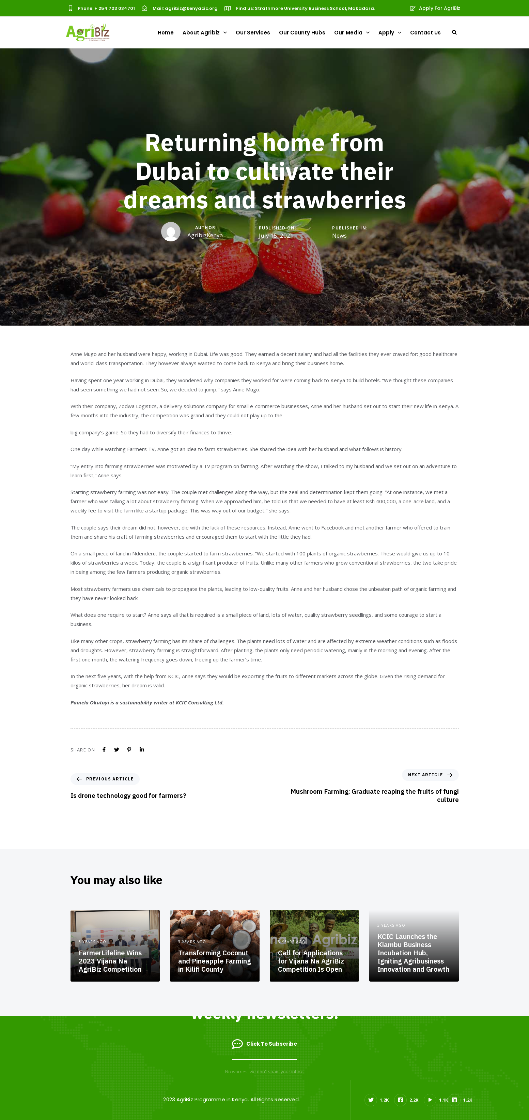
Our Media (351, 32)
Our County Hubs (302, 32)
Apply (389, 32)
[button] (454, 32)
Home (166, 32)
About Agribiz (205, 32)
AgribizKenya (205, 235)
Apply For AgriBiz (435, 8)
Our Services (253, 32)
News (339, 235)
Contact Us (425, 32)
